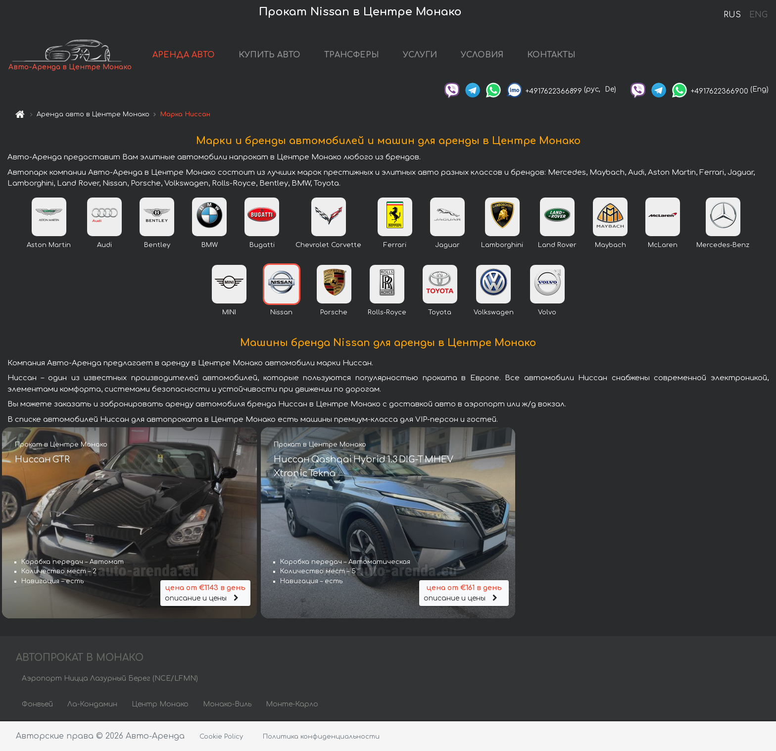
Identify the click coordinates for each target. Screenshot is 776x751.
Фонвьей (37, 705)
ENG (758, 14)
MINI (229, 313)
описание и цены (205, 592)
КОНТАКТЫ (552, 55)
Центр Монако (160, 705)
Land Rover (557, 246)
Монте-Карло (292, 705)
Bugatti (262, 246)
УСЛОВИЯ (482, 55)
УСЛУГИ (420, 55)
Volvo (547, 313)
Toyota (439, 313)
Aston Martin (49, 246)
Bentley (157, 246)
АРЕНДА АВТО (184, 55)
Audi (104, 246)
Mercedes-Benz (722, 246)
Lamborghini (502, 246)
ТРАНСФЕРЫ (352, 55)
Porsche (333, 313)
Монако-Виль (227, 705)
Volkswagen (494, 313)
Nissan (281, 313)
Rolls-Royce (387, 313)
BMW (209, 246)
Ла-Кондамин (92, 705)
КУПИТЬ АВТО (270, 55)
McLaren (663, 246)
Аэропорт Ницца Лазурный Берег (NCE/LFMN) (110, 679)
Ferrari (395, 246)
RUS (732, 14)
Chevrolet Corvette (328, 246)
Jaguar (447, 246)
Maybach (610, 246)
